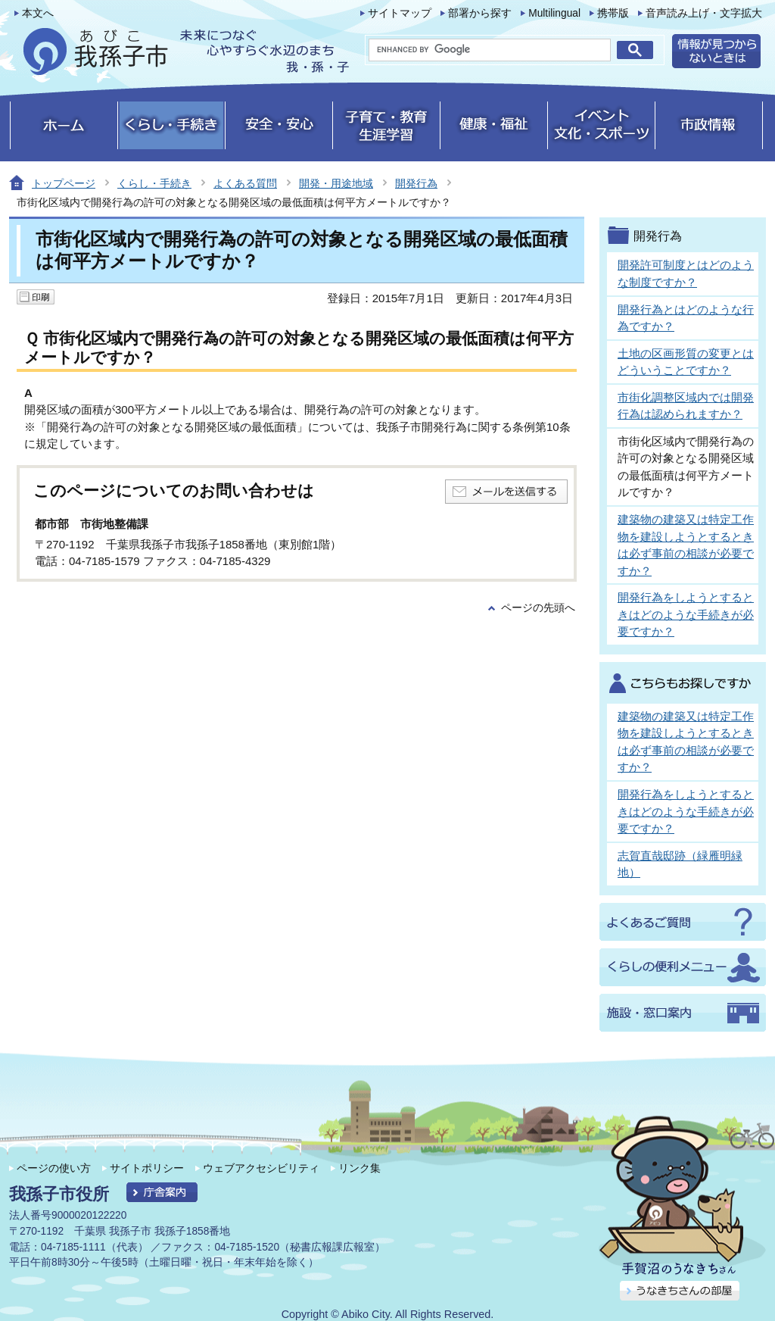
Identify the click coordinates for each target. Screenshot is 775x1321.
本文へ (38, 13)
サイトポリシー (147, 1168)
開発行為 (416, 183)
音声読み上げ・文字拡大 (704, 13)
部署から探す (480, 13)
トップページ (63, 183)
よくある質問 (245, 183)
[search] (489, 50)
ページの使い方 (54, 1168)
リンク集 (359, 1168)
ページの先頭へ (538, 608)
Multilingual (554, 13)
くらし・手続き (154, 183)
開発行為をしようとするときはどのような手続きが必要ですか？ (686, 614)
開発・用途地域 (336, 183)
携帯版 (613, 13)
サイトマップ (399, 13)
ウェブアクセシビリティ (261, 1168)
